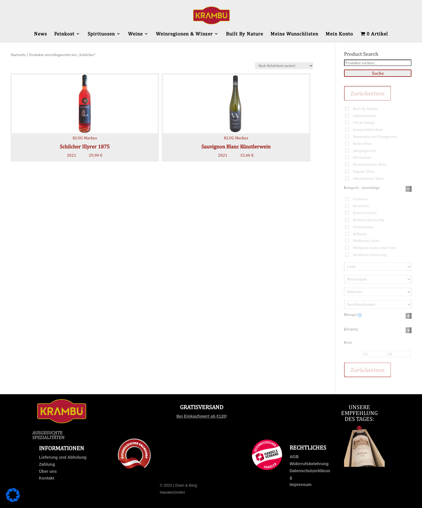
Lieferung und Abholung (62, 457)
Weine (135, 34)
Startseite (18, 55)
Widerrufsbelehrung (309, 463)
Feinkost (64, 34)
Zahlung (47, 464)
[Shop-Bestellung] (284, 65)
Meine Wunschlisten (294, 34)
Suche (378, 73)
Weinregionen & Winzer (184, 34)
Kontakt (46, 478)
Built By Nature (244, 34)
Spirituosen (101, 34)
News (40, 34)
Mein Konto (339, 34)
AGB (294, 456)
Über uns (48, 471)
